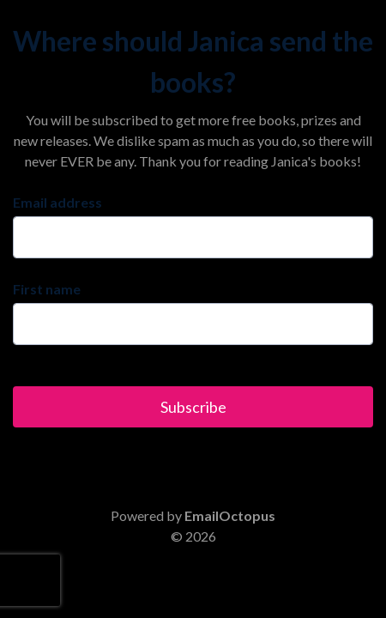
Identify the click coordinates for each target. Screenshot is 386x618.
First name (47, 289)
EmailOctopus (229, 515)
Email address (57, 202)
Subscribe (193, 406)
